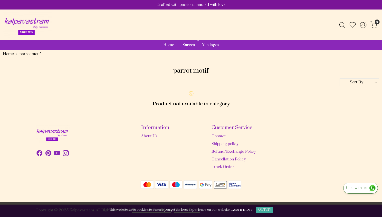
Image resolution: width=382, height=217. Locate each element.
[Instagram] (66, 154)
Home (168, 44)
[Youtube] (57, 154)
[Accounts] (363, 25)
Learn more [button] (242, 209)
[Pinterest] (48, 154)
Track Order (222, 166)
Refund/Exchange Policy (233, 151)
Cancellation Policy (228, 159)
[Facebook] (39, 154)
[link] (342, 24)
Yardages (210, 44)
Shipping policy (225, 143)
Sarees (190, 44)
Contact (218, 136)
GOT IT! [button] (264, 209)
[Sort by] (359, 82)
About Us (149, 136)
